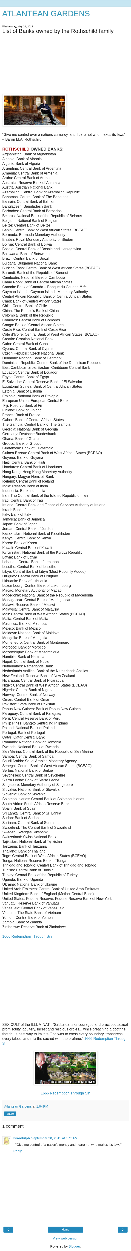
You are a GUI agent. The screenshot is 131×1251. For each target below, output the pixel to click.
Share (10, 1113)
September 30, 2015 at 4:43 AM (54, 1138)
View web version (65, 1238)
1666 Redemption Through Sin (27, 936)
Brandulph (21, 1138)
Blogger (74, 1246)
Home (65, 1229)
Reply (17, 1151)
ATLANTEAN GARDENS (46, 13)
